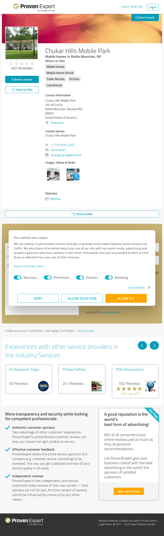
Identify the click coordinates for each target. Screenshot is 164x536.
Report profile (86, 331)
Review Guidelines (108, 520)
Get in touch (145, 17)
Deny (38, 298)
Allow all (126, 298)
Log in (153, 7)
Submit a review (22, 79)
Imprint (22, 266)
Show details (133, 287)
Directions (57, 123)
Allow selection (82, 298)
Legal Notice (105, 524)
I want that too (131, 6)
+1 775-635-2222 (63, 145)
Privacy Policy (38, 266)
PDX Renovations (130, 369)
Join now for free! (129, 491)
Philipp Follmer (74, 369)
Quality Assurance (130, 520)
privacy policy (111, 312)
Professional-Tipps (24, 369)
